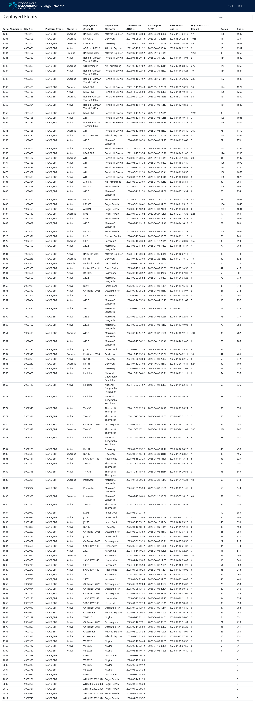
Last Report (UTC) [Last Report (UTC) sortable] (154, 27)
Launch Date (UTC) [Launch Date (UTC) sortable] (133, 27)
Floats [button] (231, 6)
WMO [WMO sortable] (28, 29)
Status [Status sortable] (72, 29)
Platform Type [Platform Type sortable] (54, 29)
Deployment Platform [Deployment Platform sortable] (112, 27)
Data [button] (240, 6)
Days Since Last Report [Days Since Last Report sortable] (200, 27)
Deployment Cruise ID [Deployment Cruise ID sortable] (90, 27)
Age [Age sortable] (240, 29)
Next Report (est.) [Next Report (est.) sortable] (177, 27)
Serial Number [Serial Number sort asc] (12, 29)
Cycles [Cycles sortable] (226, 29)
